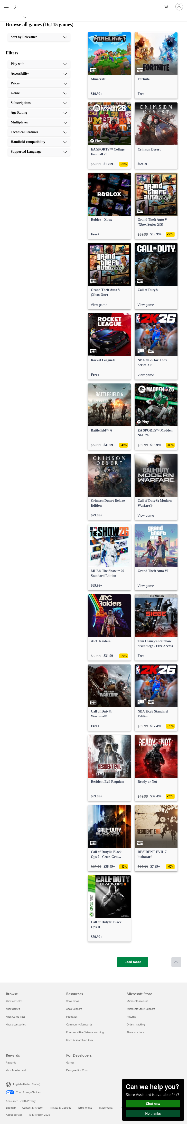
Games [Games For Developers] (70, 1062)
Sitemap (11, 1107)
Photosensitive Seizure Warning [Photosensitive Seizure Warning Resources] (85, 1032)
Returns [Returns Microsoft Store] (131, 1016)
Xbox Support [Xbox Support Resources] (74, 1008)
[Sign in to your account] (179, 6)
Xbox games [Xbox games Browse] (13, 1008)
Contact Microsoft (32, 1107)
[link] (109, 65)
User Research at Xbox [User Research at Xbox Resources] (79, 1040)
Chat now (153, 1104)
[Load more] (132, 962)
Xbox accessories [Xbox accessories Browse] (16, 1024)
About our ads (14, 1114)
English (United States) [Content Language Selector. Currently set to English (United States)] (26, 1084)
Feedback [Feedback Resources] (71, 1016)
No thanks (153, 1113)
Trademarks (106, 1107)
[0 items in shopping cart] (167, 6)
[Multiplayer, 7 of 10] (39, 122)
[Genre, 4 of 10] (39, 93)
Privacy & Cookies (60, 1107)
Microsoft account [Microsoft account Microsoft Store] (137, 1001)
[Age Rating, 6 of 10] (39, 113)
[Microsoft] (93, 4)
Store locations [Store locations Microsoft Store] (135, 1032)
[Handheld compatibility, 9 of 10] (39, 142)
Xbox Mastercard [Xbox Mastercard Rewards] (16, 1070)
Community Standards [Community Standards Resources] (79, 1024)
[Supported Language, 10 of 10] (39, 152)
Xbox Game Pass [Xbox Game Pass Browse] (15, 1016)
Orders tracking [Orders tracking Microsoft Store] (136, 1024)
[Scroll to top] (176, 962)
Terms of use (85, 1107)
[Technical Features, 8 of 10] (39, 132)
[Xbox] (13, 17)
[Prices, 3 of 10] (39, 83)
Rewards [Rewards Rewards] (11, 1062)
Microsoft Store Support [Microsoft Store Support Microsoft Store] (141, 1008)
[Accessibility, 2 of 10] (39, 74)
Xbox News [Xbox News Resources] (72, 1001)
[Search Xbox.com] (17, 6)
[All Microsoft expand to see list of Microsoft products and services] (6, 6)
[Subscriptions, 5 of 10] (39, 103)
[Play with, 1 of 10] (39, 64)
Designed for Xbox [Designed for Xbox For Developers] (77, 1070)
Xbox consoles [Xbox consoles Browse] (14, 1001)
